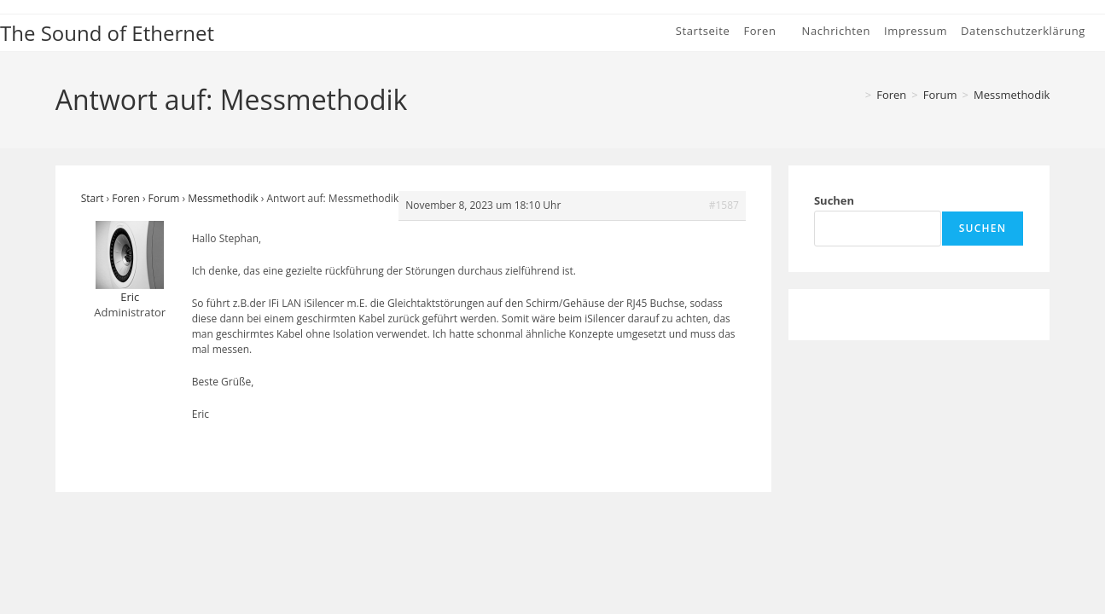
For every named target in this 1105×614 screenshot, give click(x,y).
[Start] (854, 94)
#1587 (724, 205)
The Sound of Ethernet (107, 33)
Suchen (834, 200)
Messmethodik (1012, 94)
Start (92, 198)
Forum (164, 198)
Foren (125, 198)
